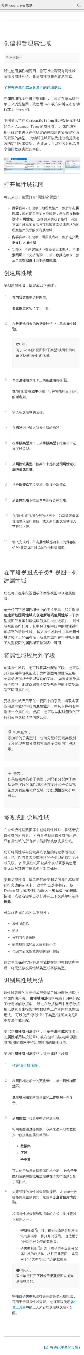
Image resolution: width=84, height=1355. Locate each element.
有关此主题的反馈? (65, 1347)
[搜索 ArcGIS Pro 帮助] (38, 5)
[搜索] (79, 6)
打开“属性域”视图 (25, 1065)
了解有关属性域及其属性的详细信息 (32, 87)
